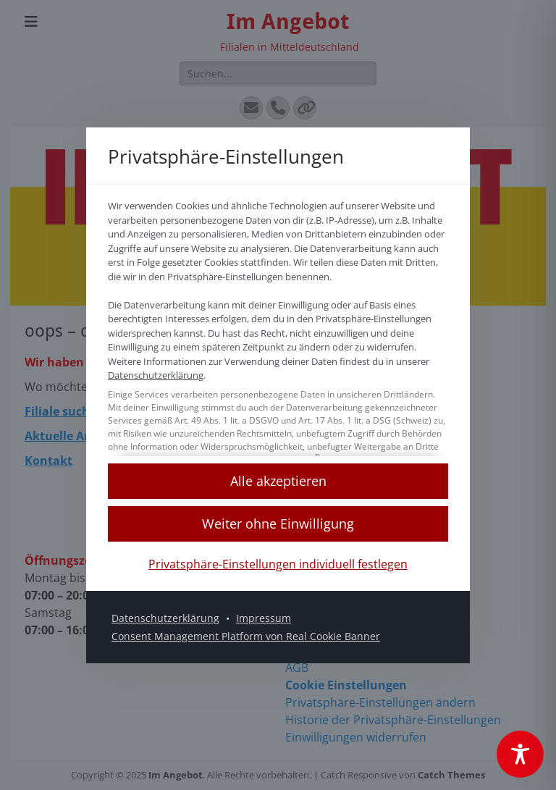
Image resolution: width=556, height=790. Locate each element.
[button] (278, 480)
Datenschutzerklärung (155, 375)
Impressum (263, 617)
